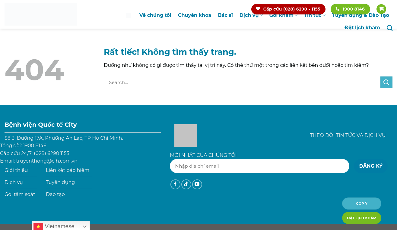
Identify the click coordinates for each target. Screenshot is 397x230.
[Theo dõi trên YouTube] (197, 184)
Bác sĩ (225, 15)
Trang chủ (128, 15)
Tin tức (315, 15)
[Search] (389, 27)
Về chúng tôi (155, 15)
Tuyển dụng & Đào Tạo (360, 15)
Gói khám (283, 15)
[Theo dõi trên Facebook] (175, 184)
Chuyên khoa (194, 15)
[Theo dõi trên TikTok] (186, 184)
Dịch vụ (251, 15)
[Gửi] (386, 82)
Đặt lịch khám (362, 27)
